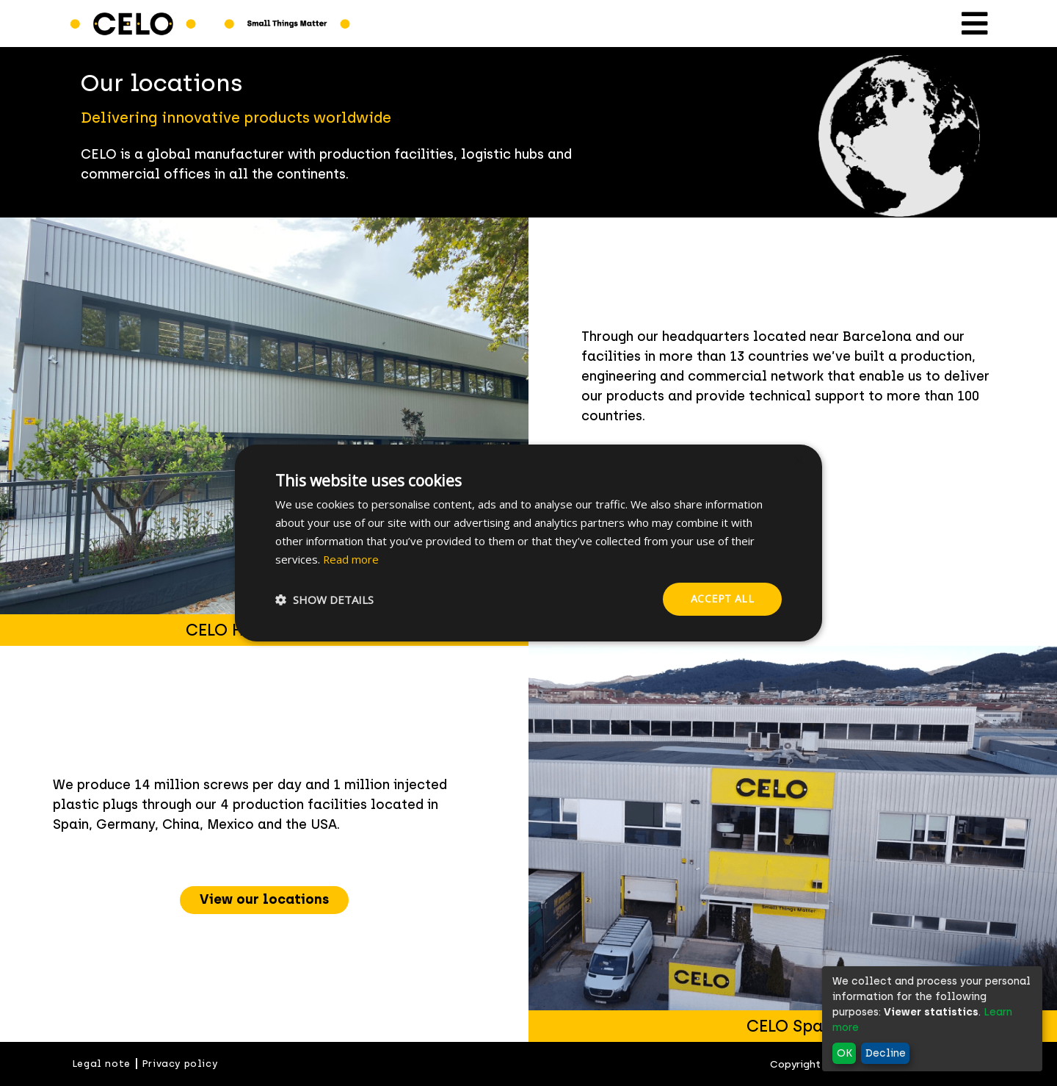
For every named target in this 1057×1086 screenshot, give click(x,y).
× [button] (798, 461)
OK (844, 1053)
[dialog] (528, 543)
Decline (885, 1053)
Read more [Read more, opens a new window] (351, 559)
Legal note (102, 1063)
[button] (324, 599)
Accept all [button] (722, 598)
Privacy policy (179, 1063)
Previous (517, 844)
